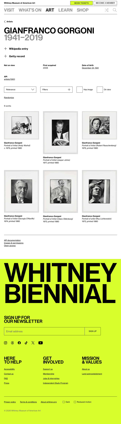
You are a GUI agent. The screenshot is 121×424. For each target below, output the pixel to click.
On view (104, 90)
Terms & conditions (28, 402)
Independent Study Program (55, 383)
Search (115, 10)
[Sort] (20, 90)
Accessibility (9, 369)
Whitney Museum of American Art (19, 3)
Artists (10, 21)
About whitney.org (49, 402)
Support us (48, 369)
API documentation (12, 240)
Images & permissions (13, 243)
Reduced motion (82, 402)
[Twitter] (32, 342)
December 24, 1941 (90, 68)
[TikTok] (26, 342)
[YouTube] (40, 342)
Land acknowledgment (92, 374)
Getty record (14, 56)
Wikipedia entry (16, 48)
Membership (48, 374)
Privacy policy (10, 402)
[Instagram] (5, 342)
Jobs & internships (51, 378)
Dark (66, 402)
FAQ (6, 378)
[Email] (44, 331)
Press (6, 383)
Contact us (8, 374)
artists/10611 (9, 79)
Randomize (9, 98)
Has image (85, 90)
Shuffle (107, 10)
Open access (10, 245)
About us (86, 369)
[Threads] (12, 342)
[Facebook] (19, 342)
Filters (45, 89)
